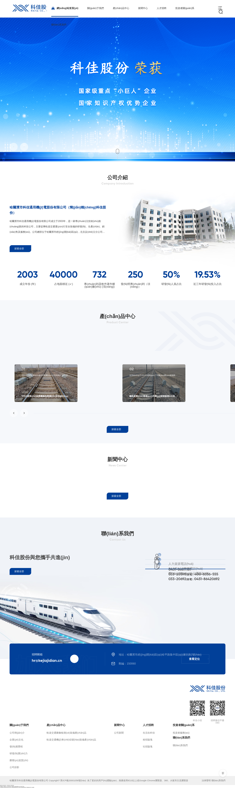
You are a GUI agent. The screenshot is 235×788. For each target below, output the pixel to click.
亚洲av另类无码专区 (9, 787)
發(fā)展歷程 (16, 746)
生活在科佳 (149, 733)
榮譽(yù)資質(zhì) (19, 760)
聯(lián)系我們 (181, 737)
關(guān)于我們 (19, 725)
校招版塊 (147, 739)
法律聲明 (206, 780)
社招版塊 (147, 746)
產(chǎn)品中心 (56, 725)
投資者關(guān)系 (184, 725)
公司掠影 (14, 767)
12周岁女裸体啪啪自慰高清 (22, 787)
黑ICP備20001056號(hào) (73, 780)
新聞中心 (119, 725)
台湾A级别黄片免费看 (3, 787)
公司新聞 (119, 733)
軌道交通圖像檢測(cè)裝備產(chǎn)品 (66, 733)
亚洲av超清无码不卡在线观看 (30, 787)
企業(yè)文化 (16, 739)
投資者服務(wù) (181, 733)
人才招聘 (148, 725)
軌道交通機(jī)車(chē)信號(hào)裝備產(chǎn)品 (71, 739)
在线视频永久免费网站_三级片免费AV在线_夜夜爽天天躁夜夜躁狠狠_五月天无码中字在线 (12, 786)
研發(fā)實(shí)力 (19, 753)
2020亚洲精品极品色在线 (15, 787)
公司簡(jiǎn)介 (17, 733)
